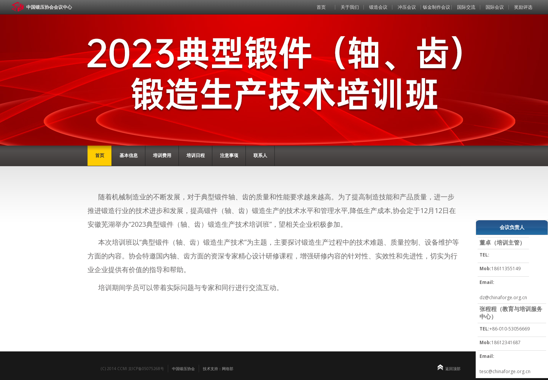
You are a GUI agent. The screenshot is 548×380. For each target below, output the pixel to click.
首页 (321, 7)
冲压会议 (407, 7)
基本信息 (128, 155)
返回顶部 (452, 368)
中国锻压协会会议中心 (49, 7)
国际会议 (495, 7)
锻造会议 (378, 7)
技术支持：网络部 (218, 368)
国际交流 (466, 7)
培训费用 (162, 155)
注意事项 (229, 155)
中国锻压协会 (183, 368)
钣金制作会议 (436, 7)
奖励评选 (523, 7)
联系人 (260, 155)
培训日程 (195, 155)
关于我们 (350, 7)
